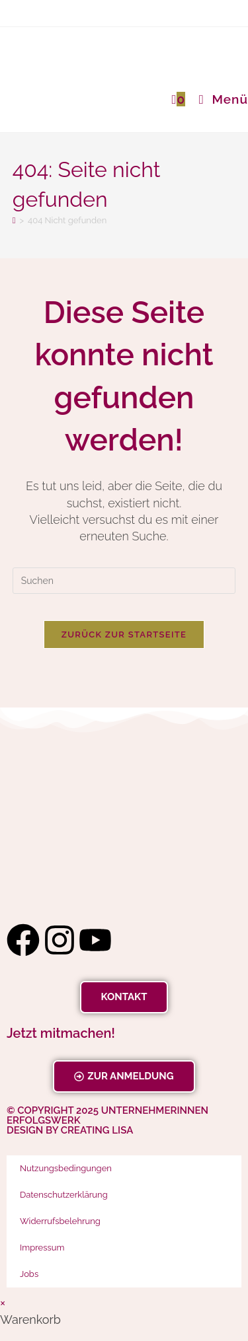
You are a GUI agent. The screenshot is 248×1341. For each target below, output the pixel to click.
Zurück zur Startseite (124, 634)
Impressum (42, 1247)
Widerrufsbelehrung (60, 1221)
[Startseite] (14, 220)
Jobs (29, 1274)
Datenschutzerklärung (64, 1195)
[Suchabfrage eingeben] (124, 580)
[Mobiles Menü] (218, 99)
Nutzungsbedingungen (66, 1168)
